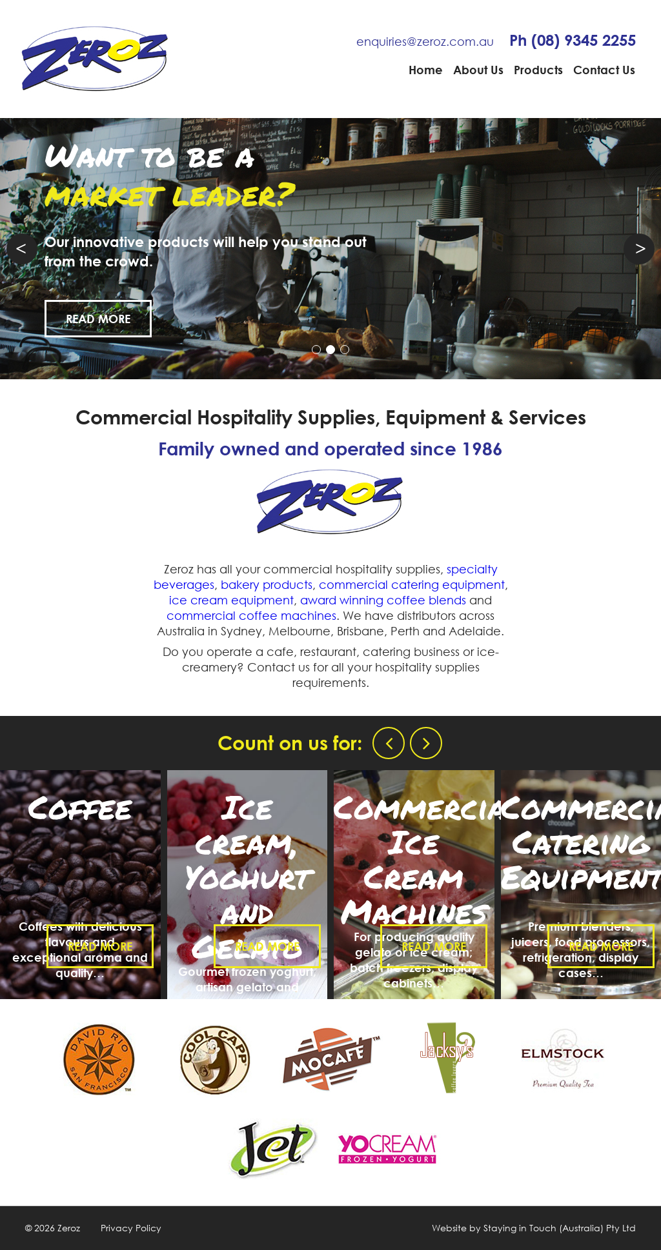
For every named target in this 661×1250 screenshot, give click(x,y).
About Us (478, 70)
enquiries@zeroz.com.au (425, 41)
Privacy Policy (131, 1228)
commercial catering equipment (412, 584)
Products (538, 70)
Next (639, 248)
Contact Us (604, 70)
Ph (572, 40)
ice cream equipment (231, 600)
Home (426, 70)
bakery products (266, 584)
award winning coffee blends (383, 600)
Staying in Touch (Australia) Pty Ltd (559, 1228)
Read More (112, 319)
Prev (21, 248)
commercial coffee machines (251, 615)
